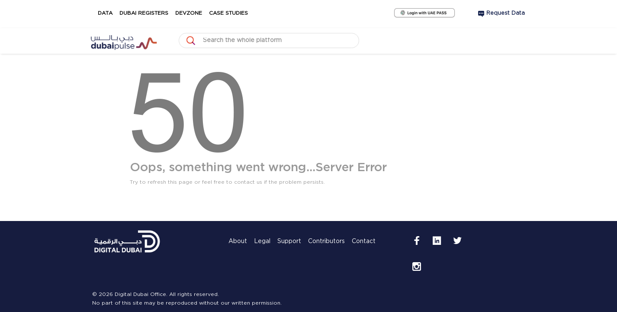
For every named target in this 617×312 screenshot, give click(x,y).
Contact (364, 261)
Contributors (326, 261)
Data (100, 13)
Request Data (505, 13)
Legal (262, 261)
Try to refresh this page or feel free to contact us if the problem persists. (227, 182)
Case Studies (245, 13)
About (237, 261)
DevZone (198, 13)
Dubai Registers (145, 13)
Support (289, 261)
